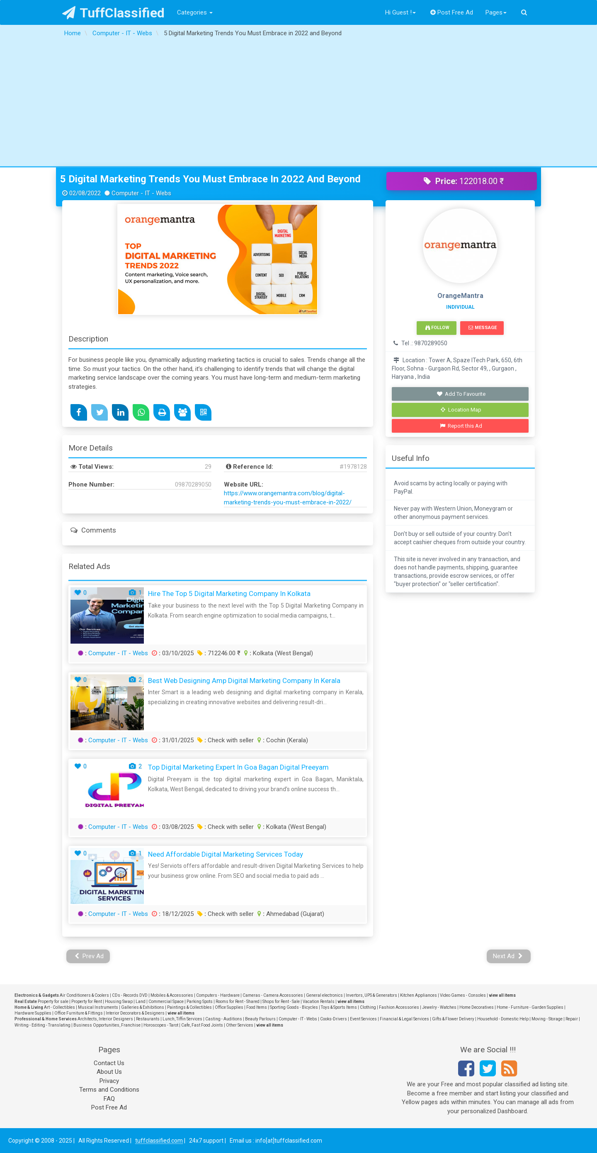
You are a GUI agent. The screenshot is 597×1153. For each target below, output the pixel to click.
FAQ (109, 1098)
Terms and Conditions (109, 1089)
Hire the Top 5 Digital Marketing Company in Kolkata (229, 593)
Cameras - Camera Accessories (273, 995)
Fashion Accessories (399, 1007)
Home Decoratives (476, 1007)
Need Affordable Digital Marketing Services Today (225, 854)
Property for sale (53, 1001)
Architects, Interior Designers (105, 1019)
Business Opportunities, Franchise (107, 1025)
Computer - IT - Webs (118, 653)
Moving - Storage (547, 1019)
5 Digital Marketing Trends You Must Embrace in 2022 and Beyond (210, 179)
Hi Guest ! (400, 12)
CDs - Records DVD (130, 995)
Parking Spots (200, 1001)
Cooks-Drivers (333, 1019)
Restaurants (148, 1019)
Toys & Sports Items (339, 1007)
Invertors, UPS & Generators (371, 995)
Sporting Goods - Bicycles (294, 1007)
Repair (571, 1019)
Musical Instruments (98, 1007)
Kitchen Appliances (418, 995)
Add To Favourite (461, 394)
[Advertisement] (298, 104)
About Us (109, 1071)
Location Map (461, 410)
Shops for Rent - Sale (281, 1001)
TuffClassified (113, 13)
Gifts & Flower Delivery (453, 1019)
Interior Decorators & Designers (135, 1013)
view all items (502, 995)
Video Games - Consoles (463, 995)
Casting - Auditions (223, 1019)
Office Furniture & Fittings (78, 1013)
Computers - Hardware (218, 995)
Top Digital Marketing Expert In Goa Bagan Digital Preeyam (238, 767)
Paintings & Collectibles (189, 1007)
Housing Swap (119, 1001)
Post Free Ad (451, 12)
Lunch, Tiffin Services (182, 1019)
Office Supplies (229, 1007)
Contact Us (109, 1063)
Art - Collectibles (59, 1007)
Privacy (109, 1081)
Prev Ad (89, 956)
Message (482, 327)
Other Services (239, 1025)
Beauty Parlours (260, 1019)
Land (141, 1001)
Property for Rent (86, 1001)
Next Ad (508, 956)
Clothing (368, 1007)
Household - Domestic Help (503, 1019)
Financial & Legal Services (404, 1019)
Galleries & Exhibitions (142, 1007)
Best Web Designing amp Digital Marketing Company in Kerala (244, 680)
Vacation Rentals (319, 1001)
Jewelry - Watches (439, 1007)
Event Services (363, 1019)
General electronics (324, 995)
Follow (437, 327)
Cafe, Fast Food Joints (202, 1025)
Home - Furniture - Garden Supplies (530, 1007)
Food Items (256, 1007)
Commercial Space (166, 1001)
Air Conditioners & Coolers (84, 995)
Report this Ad (461, 426)
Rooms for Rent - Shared (238, 1001)
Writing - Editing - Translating (42, 1025)
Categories (195, 12)
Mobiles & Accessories (171, 995)
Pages (496, 12)
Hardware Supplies (33, 1013)
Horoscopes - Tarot (160, 1025)
